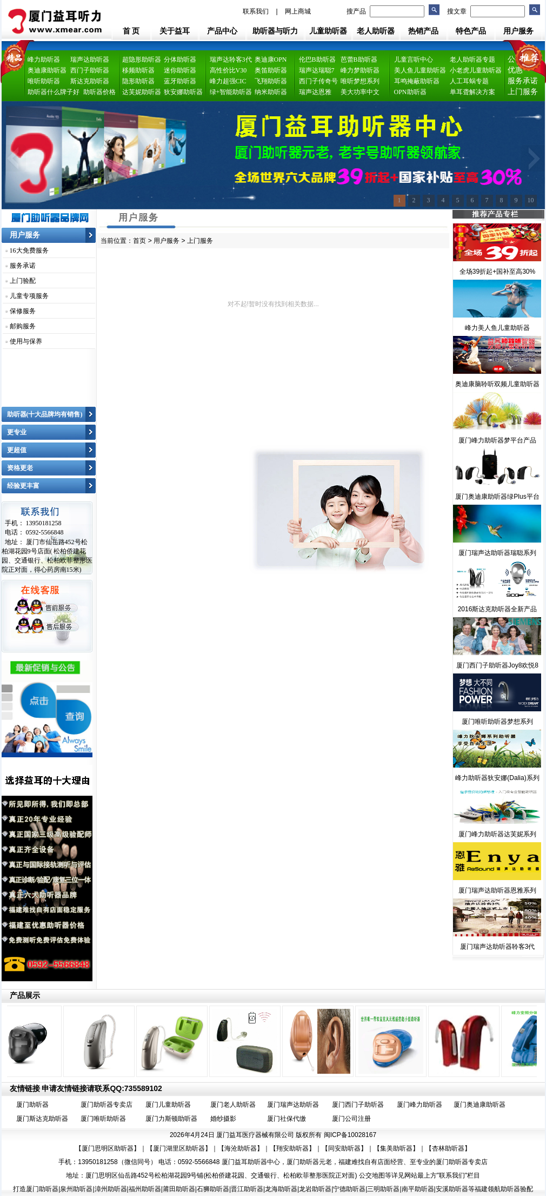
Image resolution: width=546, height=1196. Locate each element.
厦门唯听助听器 (103, 1118)
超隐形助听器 (141, 59)
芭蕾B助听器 (359, 59)
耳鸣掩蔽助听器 (417, 81)
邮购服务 (23, 326)
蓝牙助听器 (180, 81)
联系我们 (256, 11)
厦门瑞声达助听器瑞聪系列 (497, 553)
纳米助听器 (271, 92)
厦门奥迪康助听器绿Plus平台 (497, 496)
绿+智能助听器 (231, 92)
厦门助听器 (32, 1104)
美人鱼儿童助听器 (420, 70)
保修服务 (23, 311)
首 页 (131, 31)
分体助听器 (180, 59)
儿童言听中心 (413, 59)
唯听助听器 (44, 81)
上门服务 (523, 92)
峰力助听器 (44, 59)
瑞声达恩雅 (315, 92)
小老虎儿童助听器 (476, 70)
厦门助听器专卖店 (106, 1104)
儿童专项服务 (29, 296)
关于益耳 (174, 31)
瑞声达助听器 (89, 59)
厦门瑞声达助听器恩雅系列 (497, 890)
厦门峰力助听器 (419, 1104)
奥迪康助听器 (47, 70)
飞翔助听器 (271, 81)
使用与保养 (26, 341)
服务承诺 (23, 265)
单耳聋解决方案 (472, 92)
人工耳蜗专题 (469, 81)
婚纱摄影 (223, 1118)
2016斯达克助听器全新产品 (497, 609)
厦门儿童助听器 (168, 1104)
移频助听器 (138, 70)
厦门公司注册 (351, 1118)
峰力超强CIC (228, 81)
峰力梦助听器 (360, 70)
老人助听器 (376, 31)
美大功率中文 (360, 92)
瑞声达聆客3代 (231, 59)
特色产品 (471, 31)
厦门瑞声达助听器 (293, 1104)
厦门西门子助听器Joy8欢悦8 (497, 665)
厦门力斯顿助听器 (171, 1118)
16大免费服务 (29, 250)
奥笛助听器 (271, 70)
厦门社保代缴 (286, 1118)
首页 (139, 241)
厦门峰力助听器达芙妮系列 (497, 834)
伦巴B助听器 (317, 59)
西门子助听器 (89, 70)
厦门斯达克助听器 (42, 1118)
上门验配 (23, 281)
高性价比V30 (228, 70)
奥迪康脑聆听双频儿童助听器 (497, 384)
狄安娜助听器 (183, 92)
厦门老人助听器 (233, 1104)
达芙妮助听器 (141, 92)
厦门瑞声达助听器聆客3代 (497, 946)
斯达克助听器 (89, 81)
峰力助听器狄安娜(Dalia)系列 (497, 778)
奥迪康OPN (271, 59)
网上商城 (298, 11)
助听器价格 (99, 92)
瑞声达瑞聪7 (317, 70)
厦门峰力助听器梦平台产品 (497, 440)
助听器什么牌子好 (53, 92)
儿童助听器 (328, 31)
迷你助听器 (180, 70)
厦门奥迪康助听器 (479, 1104)
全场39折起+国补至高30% (497, 271)
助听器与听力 (275, 31)
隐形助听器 (138, 81)
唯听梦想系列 (360, 81)
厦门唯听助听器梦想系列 (497, 721)
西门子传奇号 (318, 81)
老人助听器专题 (472, 59)
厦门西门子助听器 (358, 1104)
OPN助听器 (410, 92)
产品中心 (222, 31)
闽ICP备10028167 (350, 1135)
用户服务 (518, 31)
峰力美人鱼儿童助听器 (497, 328)
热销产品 (423, 31)
